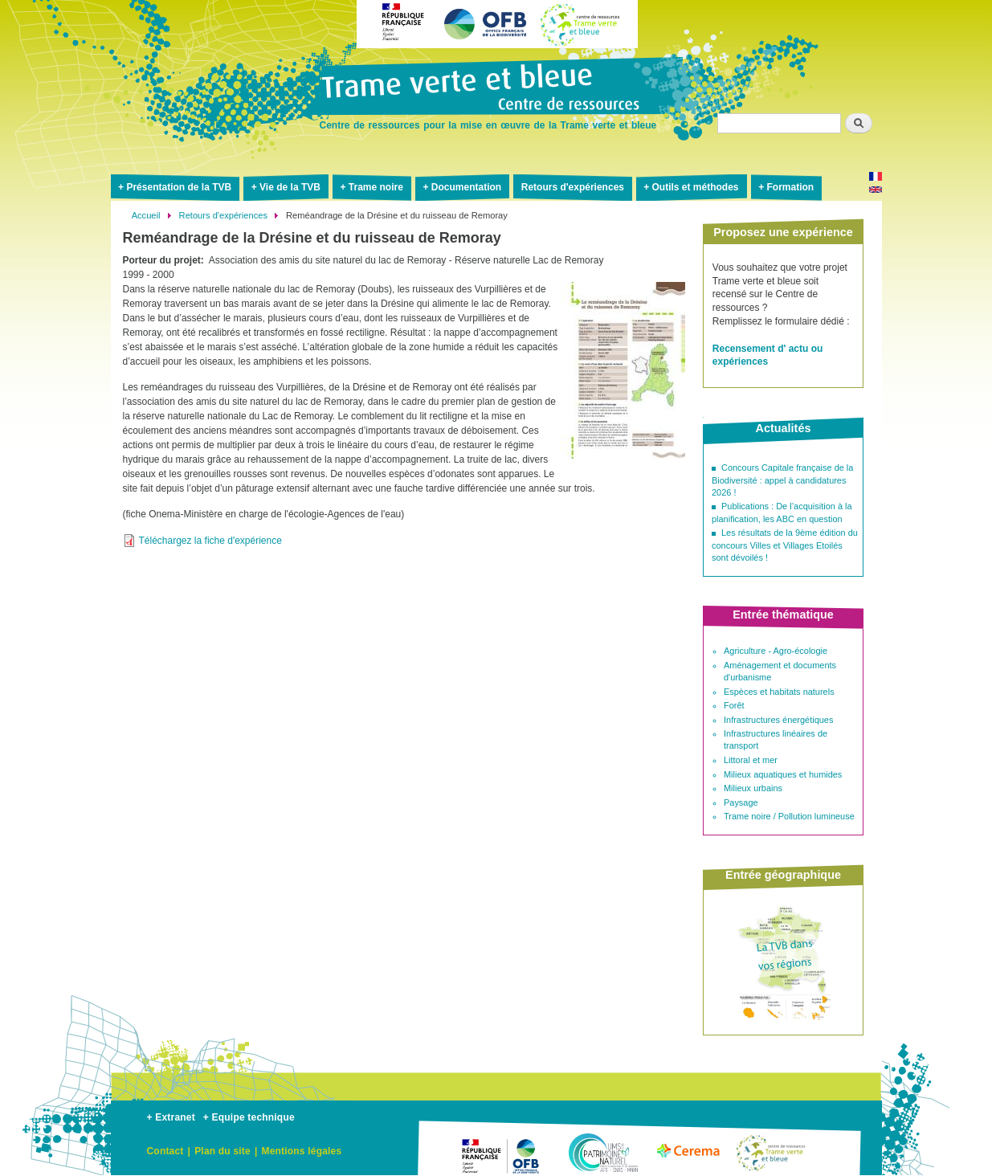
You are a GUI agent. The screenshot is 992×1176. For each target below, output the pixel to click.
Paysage (741, 802)
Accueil (146, 215)
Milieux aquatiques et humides (783, 774)
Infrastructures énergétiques (778, 720)
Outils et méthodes (695, 187)
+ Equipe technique (249, 1117)
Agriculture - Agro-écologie (775, 650)
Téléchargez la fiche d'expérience (210, 540)
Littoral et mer (751, 760)
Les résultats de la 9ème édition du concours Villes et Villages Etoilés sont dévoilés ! (785, 545)
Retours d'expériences (572, 187)
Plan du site (222, 1151)
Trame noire (376, 187)
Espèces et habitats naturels (779, 691)
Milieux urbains (753, 788)
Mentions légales (301, 1151)
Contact (165, 1151)
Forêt (734, 705)
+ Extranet (171, 1117)
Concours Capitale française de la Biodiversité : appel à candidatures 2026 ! (782, 480)
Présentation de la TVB (178, 187)
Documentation (466, 187)
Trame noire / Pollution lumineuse (789, 816)
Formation (790, 187)
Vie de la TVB (289, 187)
